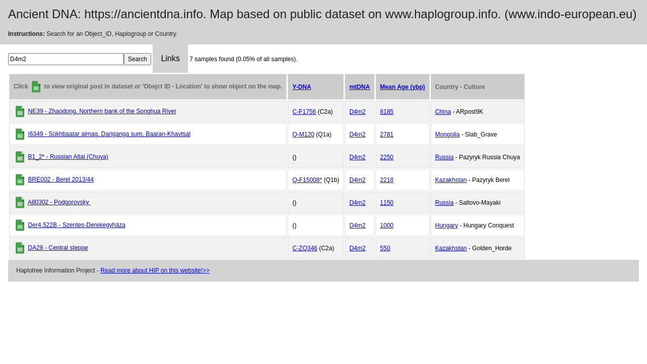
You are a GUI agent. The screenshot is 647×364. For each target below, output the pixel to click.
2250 (387, 157)
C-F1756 (304, 111)
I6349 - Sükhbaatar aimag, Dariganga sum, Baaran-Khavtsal (109, 134)
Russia (444, 157)
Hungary (446, 225)
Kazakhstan (451, 180)
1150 (387, 202)
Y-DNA (301, 86)
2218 (387, 180)
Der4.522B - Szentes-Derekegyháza (76, 225)
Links (170, 58)
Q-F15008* (307, 180)
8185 (387, 111)
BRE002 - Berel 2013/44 (61, 179)
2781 (387, 134)
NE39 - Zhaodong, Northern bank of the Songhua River (102, 111)
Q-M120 (303, 134)
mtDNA (359, 86)
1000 (387, 225)
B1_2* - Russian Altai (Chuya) (68, 156)
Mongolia (447, 134)
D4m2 (357, 111)
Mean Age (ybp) (402, 86)
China (443, 111)
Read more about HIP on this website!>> (155, 270)
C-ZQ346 (304, 248)
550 (385, 248)
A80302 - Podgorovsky (59, 202)
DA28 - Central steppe (58, 247)
